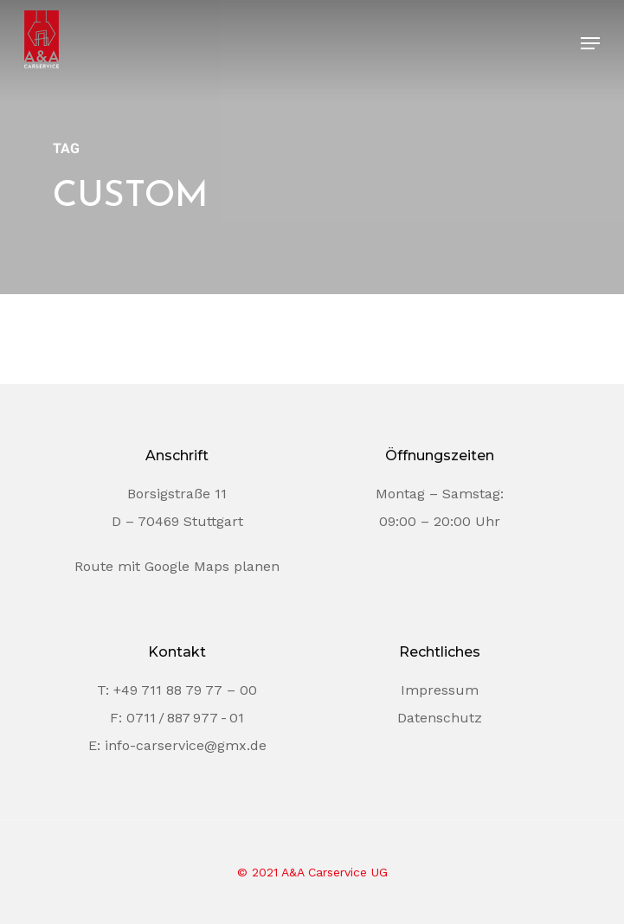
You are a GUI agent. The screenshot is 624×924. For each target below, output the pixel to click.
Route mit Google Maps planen (177, 566)
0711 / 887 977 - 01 (185, 717)
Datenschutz (439, 717)
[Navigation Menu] (590, 43)
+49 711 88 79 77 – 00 (185, 690)
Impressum (440, 690)
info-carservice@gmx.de (186, 745)
